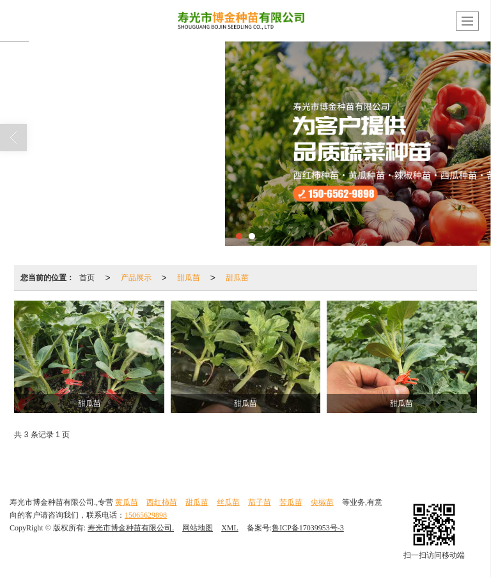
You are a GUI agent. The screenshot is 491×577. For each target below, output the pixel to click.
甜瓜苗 (188, 277)
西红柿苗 (161, 502)
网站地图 (197, 527)
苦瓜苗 (290, 502)
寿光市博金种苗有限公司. (131, 527)
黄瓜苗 (126, 502)
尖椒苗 (322, 502)
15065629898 (146, 515)
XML (229, 527)
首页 (87, 277)
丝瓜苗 (228, 502)
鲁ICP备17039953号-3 (308, 527)
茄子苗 (259, 502)
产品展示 (136, 277)
